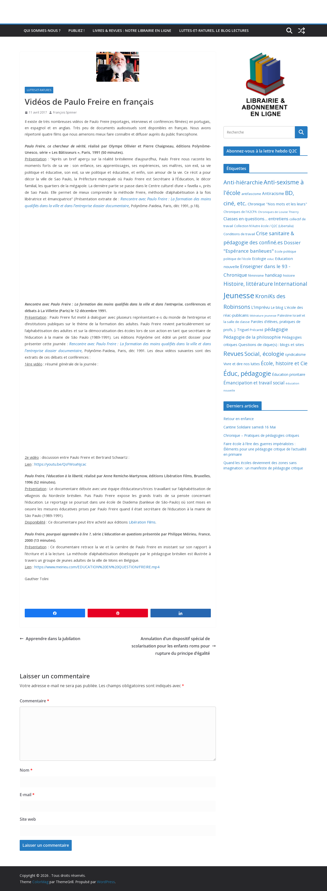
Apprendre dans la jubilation (50, 638)
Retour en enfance (238, 418)
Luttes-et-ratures (39, 90)
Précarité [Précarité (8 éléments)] (256, 330)
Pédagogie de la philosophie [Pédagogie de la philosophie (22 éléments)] (252, 337)
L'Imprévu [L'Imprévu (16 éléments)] (260, 307)
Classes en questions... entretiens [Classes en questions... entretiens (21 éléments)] (255, 219)
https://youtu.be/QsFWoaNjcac (60, 464)
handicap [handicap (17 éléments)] (273, 275)
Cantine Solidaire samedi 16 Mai (249, 427)
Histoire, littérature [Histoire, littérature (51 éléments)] (248, 283)
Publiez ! (76, 30)
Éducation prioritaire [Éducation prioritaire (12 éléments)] (288, 374)
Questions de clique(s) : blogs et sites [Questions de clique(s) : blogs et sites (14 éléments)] (271, 344)
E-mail (27, 794)
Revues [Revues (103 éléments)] (233, 353)
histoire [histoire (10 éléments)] (289, 275)
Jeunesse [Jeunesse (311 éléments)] (238, 295)
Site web (28, 819)
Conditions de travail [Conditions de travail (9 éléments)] (239, 234)
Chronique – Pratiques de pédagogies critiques (261, 435)
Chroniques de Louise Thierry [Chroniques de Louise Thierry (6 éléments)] (278, 212)
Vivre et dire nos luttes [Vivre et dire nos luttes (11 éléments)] (241, 363)
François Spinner (65, 112)
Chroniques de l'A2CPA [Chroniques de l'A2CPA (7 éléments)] (240, 212)
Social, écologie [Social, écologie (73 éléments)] (264, 354)
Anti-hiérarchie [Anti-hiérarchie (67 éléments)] (243, 182)
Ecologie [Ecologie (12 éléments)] (259, 258)
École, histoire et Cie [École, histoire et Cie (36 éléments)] (284, 363)
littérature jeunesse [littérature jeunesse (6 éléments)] (263, 315)
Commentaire (34, 701)
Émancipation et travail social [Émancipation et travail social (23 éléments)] (254, 383)
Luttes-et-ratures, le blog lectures (214, 30)
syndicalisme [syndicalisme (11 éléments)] (295, 354)
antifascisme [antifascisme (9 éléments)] (251, 193)
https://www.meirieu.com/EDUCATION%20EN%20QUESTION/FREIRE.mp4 (96, 566)
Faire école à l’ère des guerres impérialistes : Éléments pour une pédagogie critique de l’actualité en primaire (265, 449)
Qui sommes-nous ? (42, 30)
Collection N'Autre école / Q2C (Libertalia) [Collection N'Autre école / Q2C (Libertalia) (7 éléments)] (264, 226)
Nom (26, 770)
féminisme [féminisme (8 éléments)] (256, 275)
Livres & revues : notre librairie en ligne (132, 30)
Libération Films (142, 522)
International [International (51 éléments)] (290, 283)
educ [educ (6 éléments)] (270, 259)
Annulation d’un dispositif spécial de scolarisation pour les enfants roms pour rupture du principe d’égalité (174, 646)
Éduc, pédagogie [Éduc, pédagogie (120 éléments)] (247, 373)
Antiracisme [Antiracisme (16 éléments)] (273, 193)
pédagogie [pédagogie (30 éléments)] (276, 329)
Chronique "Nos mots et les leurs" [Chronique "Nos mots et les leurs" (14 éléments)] (277, 203)
